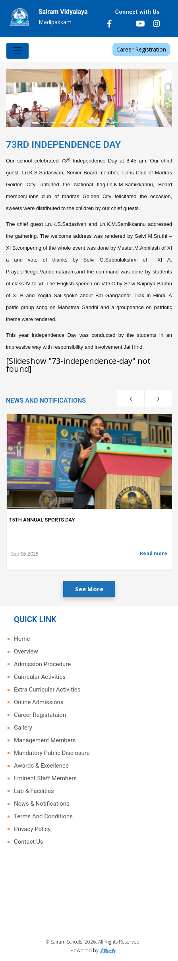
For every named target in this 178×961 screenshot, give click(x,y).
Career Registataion (40, 714)
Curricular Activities (40, 676)
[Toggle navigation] (17, 51)
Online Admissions (39, 702)
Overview (26, 651)
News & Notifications (42, 803)
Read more (153, 553)
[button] (18, 98)
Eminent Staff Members (45, 778)
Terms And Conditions (43, 816)
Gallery (23, 727)
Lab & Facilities (34, 791)
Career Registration (141, 49)
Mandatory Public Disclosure (52, 753)
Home (22, 638)
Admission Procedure (42, 664)
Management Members (45, 740)
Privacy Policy (32, 829)
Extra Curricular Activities (47, 689)
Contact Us (28, 841)
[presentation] (130, 398)
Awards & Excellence (41, 765)
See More (89, 589)
